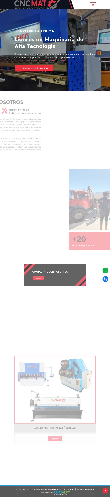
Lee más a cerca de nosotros (33, 68)
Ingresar (55, 467)
